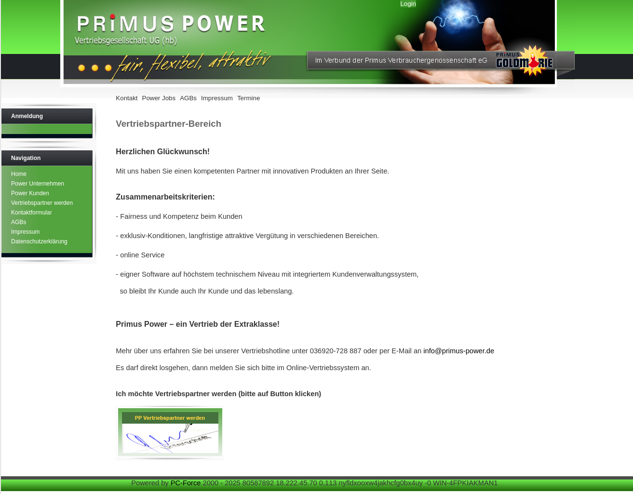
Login (408, 3)
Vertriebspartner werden (42, 203)
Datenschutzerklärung (39, 241)
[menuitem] (128, 98)
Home (19, 174)
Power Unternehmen (37, 183)
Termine (248, 98)
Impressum (217, 98)
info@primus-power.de (458, 351)
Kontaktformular (31, 212)
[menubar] (189, 98)
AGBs (188, 98)
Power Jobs (159, 98)
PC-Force (186, 483)
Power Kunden (30, 193)
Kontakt (126, 98)
